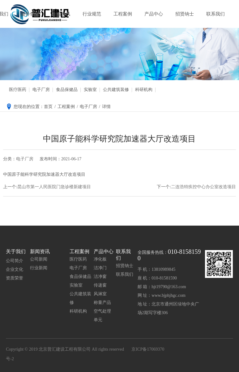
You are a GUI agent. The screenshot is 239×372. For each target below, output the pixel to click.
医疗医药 (17, 89)
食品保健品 (67, 89)
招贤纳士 (184, 13)
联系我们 (215, 13)
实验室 (90, 89)
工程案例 (122, 13)
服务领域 (30, 13)
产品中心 (153, 13)
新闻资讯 (61, 13)
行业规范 (92, 13)
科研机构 (143, 89)
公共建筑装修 (116, 89)
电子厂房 (41, 89)
